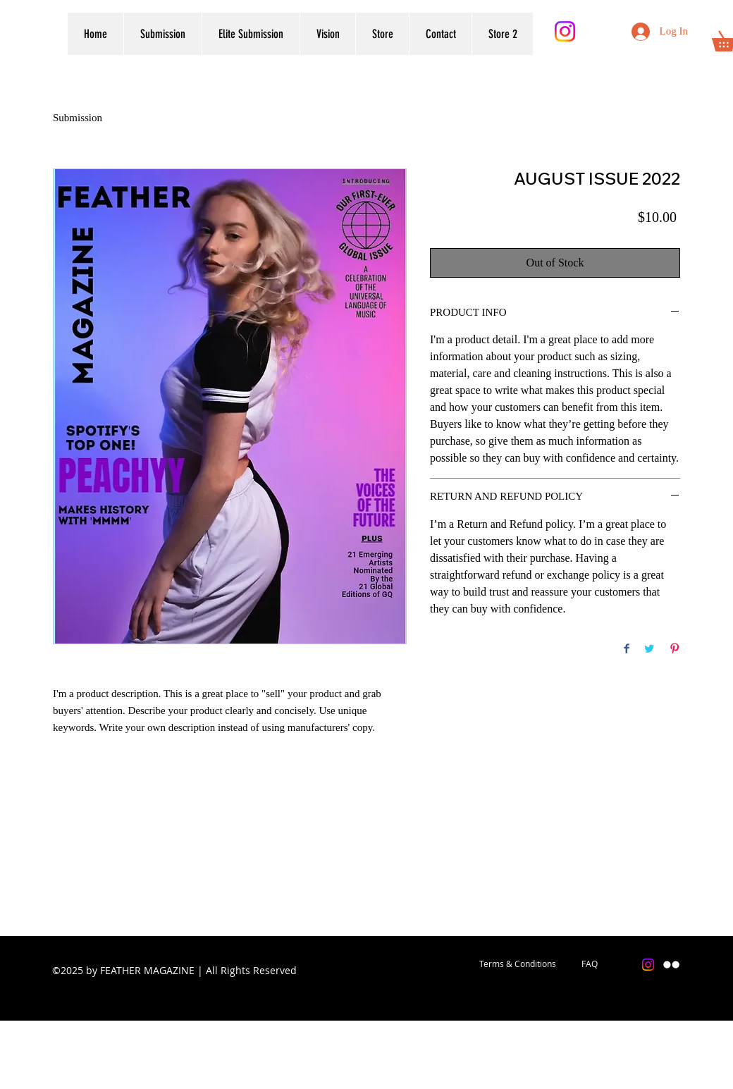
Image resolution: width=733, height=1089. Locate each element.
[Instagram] (565, 31)
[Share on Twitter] (649, 649)
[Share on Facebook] (626, 649)
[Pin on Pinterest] (674, 649)
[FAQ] (589, 964)
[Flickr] (599, 31)
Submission (77, 117)
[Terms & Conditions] (517, 964)
